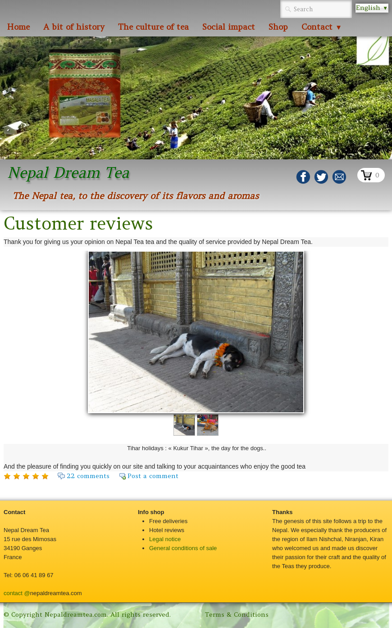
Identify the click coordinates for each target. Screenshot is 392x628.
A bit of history (74, 27)
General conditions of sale (183, 548)
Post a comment (153, 476)
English (372, 8)
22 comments (88, 476)
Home (18, 27)
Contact (321, 27)
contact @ (17, 593)
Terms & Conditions (237, 614)
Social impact (228, 27)
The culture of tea (153, 27)
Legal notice (165, 539)
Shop (278, 27)
